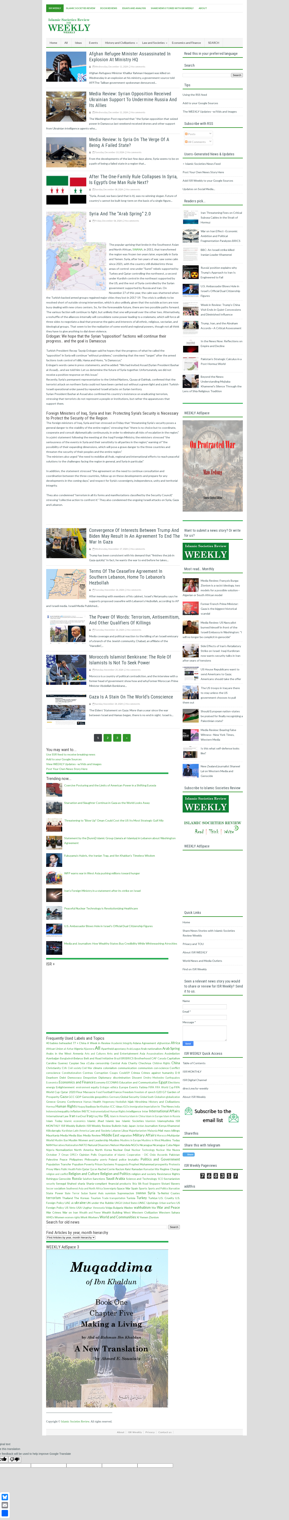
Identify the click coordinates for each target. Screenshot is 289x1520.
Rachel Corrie (106, 1169)
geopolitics (102, 1097)
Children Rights (161, 1063)
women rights (72, 1217)
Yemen (144, 1217)
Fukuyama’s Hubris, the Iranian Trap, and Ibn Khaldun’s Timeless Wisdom (109, 855)
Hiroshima (141, 1101)
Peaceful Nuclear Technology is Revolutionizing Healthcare (101, 908)
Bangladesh (66, 1058)
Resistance (164, 1174)
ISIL (106, 1116)
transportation (117, 1198)
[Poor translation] (14, 1459)
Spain (134, 1188)
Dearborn (52, 1077)
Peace (63, 1159)
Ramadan (137, 1169)
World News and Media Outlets (202, 960)
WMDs (50, 1217)
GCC (71, 1097)
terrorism (53, 1198)
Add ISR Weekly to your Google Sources (208, 180)
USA (79, 1207)
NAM (49, 1145)
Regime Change (170, 1169)
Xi (138, 1217)
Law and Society (100, 1130)
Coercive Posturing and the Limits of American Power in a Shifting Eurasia (110, 785)
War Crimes (53, 1212)
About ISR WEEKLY (195, 952)
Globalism (160, 1097)
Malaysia (153, 1130)
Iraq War (98, 1116)
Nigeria (50, 1149)
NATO (83, 1145)
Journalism (151, 1125)
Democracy (75, 1077)
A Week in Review (98, 1043)
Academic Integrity (121, 1043)
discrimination (121, 1077)
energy (50, 1087)
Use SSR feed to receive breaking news (70, 754)
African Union (54, 1048)
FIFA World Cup (164, 1087)
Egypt (163, 1082)
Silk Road (143, 1183)
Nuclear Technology (143, 1149)
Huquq (81, 1106)
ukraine (80, 1202)
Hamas (87, 1101)
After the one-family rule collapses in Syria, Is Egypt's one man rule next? (133, 179)
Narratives (59, 1145)
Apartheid (107, 1048)
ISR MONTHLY (192, 1071)
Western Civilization (145, 1212)
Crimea (135, 1072)
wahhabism (142, 1207)
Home (53, 42)
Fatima (143, 1087)
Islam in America (119, 1116)
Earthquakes (173, 1077)
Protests (174, 1164)
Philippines (76, 1159)
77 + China (79, 1043)
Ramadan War (151, 1169)
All (66, 42)
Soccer (50, 1188)
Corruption (101, 1072)
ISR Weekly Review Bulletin (103, 1125)
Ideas (119, 1106)
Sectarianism (172, 1178)
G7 (164, 1092)
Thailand (67, 1198)
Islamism (151, 1121)
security (50, 1183)
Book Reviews (108, 8)
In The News (165, 1106)
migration (126, 1135)
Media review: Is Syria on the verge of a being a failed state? (129, 142)
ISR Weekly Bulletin (73, 1125)
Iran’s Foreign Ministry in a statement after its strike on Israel (102, 890)
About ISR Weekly (194, 1097)
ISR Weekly (55, 8)
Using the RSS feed (195, 94)
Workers (93, 1217)
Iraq (89, 1116)
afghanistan (163, 1043)
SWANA (137, 249)
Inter (145, 1111)
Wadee (128, 1207)
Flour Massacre (85, 1092)
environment (83, 1087)
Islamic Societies (133, 1121)
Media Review (92, 1135)
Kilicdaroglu (53, 1130)
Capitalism (173, 1058)
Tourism (96, 1198)
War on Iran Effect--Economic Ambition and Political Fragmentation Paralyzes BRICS (220, 235)
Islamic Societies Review (80, 8)
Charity (132, 1063)
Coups (114, 1072)
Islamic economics (74, 1121)
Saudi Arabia (115, 1178)
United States (130, 1202)
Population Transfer (58, 1164)
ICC (112, 1106)
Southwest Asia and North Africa (84, 1188)
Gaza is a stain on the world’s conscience (131, 697)
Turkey (141, 1198)
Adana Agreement (144, 1043)
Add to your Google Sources (64, 759)
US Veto (70, 1207)
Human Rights (66, 1106)
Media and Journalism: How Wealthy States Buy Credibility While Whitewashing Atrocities (120, 943)
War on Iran (70, 1212)
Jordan (140, 1125)
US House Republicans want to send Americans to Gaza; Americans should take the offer (221, 674)
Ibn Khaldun (103, 1106)
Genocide (88, 1097)
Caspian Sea (77, 1063)
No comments (138, 66)
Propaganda (121, 1164)
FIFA (151, 1087)
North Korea (103, 1149)
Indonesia (51, 1111)
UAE (67, 1202)
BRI (123, 1058)
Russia (77, 1178)
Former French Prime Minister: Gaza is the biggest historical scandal (219, 608)
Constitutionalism (71, 1072)
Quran (93, 1169)
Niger (176, 1145)
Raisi (128, 1169)
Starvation (174, 1188)
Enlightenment (65, 1087)
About (203, 8)
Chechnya (144, 1063)
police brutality (129, 1159)
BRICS (129, 1058)
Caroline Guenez (57, 1063)
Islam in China (137, 1116)
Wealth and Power (90, 1212)
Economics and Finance (76, 1082)
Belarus (78, 1058)
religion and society (143, 1174)
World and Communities (118, 1217)
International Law (57, 1116)
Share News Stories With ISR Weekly (172, 8)
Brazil (117, 1058)
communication (127, 1068)
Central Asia (119, 1063)
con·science (161, 1068)
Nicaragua (146, 1145)
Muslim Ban (61, 1140)
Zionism (154, 1217)
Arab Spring (171, 1048)
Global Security (129, 1097)
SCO (160, 1178)
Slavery (175, 1183)
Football (108, 1092)
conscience (53, 1072)
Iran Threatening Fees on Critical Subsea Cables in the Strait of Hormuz (221, 217)
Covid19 (124, 1072)
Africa (175, 1043)
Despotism (90, 1077)
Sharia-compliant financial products (108, 1183)
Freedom (128, 1092)
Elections (174, 1082)
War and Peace (168, 1207)
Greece (51, 1101)
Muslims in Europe (130, 1140)
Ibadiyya (90, 1106)
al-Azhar (69, 1048)
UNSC (142, 1202)
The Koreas (81, 1198)
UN (88, 1202)
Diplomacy (105, 1077)
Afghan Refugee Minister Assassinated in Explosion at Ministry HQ (130, 56)
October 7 (53, 1154)
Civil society (74, 1068)
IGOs (126, 1106)
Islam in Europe (154, 1116)
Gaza (64, 1096)
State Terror (72, 1193)
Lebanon (116, 1130)
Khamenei (173, 1125)
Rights (176, 1174)
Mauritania (52, 1135)
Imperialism (150, 1106)
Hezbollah (121, 1101)
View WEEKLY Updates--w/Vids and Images (74, 764)
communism (145, 1068)
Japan (132, 1125)
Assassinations (155, 1053)
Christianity (53, 1068)
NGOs (135, 1145)
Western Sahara (169, 1212)
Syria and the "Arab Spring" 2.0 (120, 214)
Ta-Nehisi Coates (168, 1193)
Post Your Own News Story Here (67, 769)
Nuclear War (163, 1149)
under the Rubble (103, 1202)
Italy (125, 1125)
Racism (119, 1169)
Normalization (64, 1149)
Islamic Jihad (95, 1121)
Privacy (150, 1432)
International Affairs (164, 1111)
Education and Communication (138, 1082)
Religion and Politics (115, 1174)
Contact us (165, 1432)
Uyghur (87, 1207)
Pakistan (174, 1154)
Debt (63, 1077)
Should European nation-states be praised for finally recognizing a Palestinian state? (222, 716)
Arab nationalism (151, 1048)
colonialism (110, 1068)
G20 (159, 1092)
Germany (114, 1097)
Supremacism (125, 1193)
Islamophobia (165, 1121)
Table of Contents (194, 1063)
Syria (151, 1193)
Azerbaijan (52, 1058)
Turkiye (153, 1198)
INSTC (85, 1111)
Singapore (154, 1183)
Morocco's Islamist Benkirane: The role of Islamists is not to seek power (130, 660)
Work (84, 1217)
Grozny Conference (69, 1101)
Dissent (137, 1077)
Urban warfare (167, 1202)
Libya (125, 1130)
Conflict (175, 1068)
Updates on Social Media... (199, 189)
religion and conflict (57, 1174)
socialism (59, 1188)
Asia (142, 1053)
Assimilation (172, 1053)
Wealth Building (112, 1212)
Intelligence (133, 1111)
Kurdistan (67, 1130)
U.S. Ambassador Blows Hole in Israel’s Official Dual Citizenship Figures (108, 926)
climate (97, 1068)
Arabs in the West (58, 1053)
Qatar (85, 1169)
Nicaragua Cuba (162, 1145)
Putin (78, 1169)
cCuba (90, 1063)
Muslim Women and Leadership (88, 1140)
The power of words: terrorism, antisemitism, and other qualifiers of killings (134, 620)
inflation (75, 1111)
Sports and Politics (158, 1188)
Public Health (68, 1169)
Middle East (110, 1135)
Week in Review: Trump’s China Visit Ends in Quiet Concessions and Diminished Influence (221, 309)
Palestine (52, 1159)
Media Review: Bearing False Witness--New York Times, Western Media (218, 734)
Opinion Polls (88, 1154)
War (154, 1207)
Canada (162, 1058)
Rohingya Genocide (58, 1178)
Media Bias (75, 1135)
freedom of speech (144, 1092)
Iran (72, 1116)
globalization (173, 1097)
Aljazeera (88, 1048)
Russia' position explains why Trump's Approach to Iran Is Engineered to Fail (219, 272)
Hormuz (50, 1106)
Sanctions (99, 1178)
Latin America (81, 1130)
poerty (103, 1159)
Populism (77, 1164)
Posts (190, 134)
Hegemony (108, 1101)
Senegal (61, 1183)
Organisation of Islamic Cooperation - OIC (123, 1154)
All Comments (195, 142)
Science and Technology (141, 1178)
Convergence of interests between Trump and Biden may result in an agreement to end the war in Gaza (134, 536)
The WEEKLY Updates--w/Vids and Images (210, 111)
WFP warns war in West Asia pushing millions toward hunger (102, 873)
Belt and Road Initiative (99, 1058)
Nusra (176, 1149)
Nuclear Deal (121, 1149)
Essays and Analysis (134, 8)
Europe (123, 1087)
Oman (65, 1154)
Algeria (78, 1048)
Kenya (163, 1125)
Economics (52, 1082)
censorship (102, 1063)
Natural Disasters (99, 1145)
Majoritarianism (138, 1130)
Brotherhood (142, 1058)
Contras (88, 1072)
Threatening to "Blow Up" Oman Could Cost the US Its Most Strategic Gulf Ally (114, 820)
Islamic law (113, 1121)
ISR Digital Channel (195, 1080)
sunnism (110, 1193)
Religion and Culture (83, 1174)
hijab (131, 1101)
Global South (147, 1097)
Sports (143, 1188)
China (175, 1063)
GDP (78, 1097)
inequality (63, 1111)
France (117, 1092)
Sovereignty (109, 1188)
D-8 (177, 1072)
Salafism (87, 1178)
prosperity (161, 1164)
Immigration (136, 1106)
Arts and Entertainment (122, 1053)
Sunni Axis (96, 1193)
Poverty (89, 1164)
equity (95, 1087)
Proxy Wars (53, 1169)
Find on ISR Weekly (195, 969)
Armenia (78, 1053)
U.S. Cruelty (166, 1198)
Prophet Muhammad (141, 1164)
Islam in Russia (171, 1116)
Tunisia (130, 1198)
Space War (123, 1188)
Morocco (162, 1135)
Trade (105, 1198)
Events (133, 1087)
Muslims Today (170, 1140)
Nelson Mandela (120, 1145)
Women (59, 1217)
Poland (113, 1159)
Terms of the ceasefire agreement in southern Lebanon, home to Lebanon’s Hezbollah (127, 577)
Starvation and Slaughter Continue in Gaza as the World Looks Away (107, 802)
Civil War (87, 1068)
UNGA (118, 1202)
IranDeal (81, 1116)
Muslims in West (150, 1140)
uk (72, 1202)
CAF (154, 1058)
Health (97, 1101)
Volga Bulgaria (114, 1207)
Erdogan (104, 1087)
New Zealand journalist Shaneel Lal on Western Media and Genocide (220, 771)
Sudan (84, 1193)
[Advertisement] (170, 25)
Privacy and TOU (193, 944)
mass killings (172, 1130)
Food (99, 1092)
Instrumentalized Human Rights (108, 1111)
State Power (54, 1193)
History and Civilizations (164, 1101)
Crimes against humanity (157, 1072)
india (177, 1106)
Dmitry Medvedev (153, 1077)
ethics (114, 1087)
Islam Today (54, 1121)
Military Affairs (144, 1135)
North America (84, 1149)
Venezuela (99, 1207)
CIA (64, 1068)
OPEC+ (74, 1154)
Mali (160, 1130)
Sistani (165, 1183)
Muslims (114, 1140)
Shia (134, 1183)
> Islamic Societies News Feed (202, 163)
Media (64, 1135)
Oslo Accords (159, 1154)
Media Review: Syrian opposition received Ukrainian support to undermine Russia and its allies (133, 99)
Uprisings (152, 1202)
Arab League (133, 1048)
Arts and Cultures (95, 1053)
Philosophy (91, 1159)
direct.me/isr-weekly (195, 1088)
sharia (81, 1183)
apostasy (120, 1048)
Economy (100, 1082)
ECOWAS (112, 1082)
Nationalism (72, 1145)
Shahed (71, 1183)
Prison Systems (104, 1164)
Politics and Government (160, 1159)
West (127, 1212)
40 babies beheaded (59, 1043)
